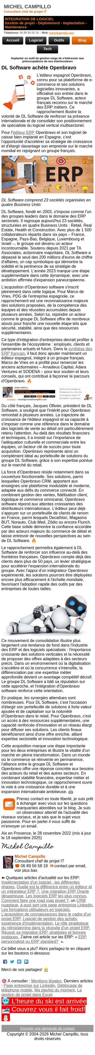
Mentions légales (46, 981)
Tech (47, 49)
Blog (82, 40)
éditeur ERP (23, 132)
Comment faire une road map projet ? (35, 900)
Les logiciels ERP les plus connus (56, 896)
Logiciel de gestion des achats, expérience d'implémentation (40, 921)
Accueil (12, 40)
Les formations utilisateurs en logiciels (35, 909)
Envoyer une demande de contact (47, 1028)
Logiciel (36, 40)
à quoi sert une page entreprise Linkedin (56, 905)
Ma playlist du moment (54, 990)
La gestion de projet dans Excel (42, 992)
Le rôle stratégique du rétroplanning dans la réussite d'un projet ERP (45, 925)
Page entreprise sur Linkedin (29, 985)
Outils (59, 40)
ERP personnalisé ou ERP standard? (44, 939)
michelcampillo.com (61, 32)
